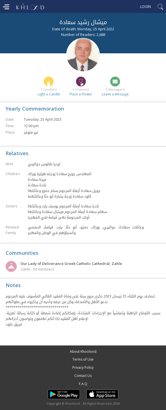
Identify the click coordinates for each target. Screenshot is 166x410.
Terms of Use (83, 359)
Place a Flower (81, 94)
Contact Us (83, 375)
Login (145, 6)
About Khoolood (83, 351)
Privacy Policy (83, 367)
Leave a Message (115, 94)
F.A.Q (83, 383)
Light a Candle (49, 94)
